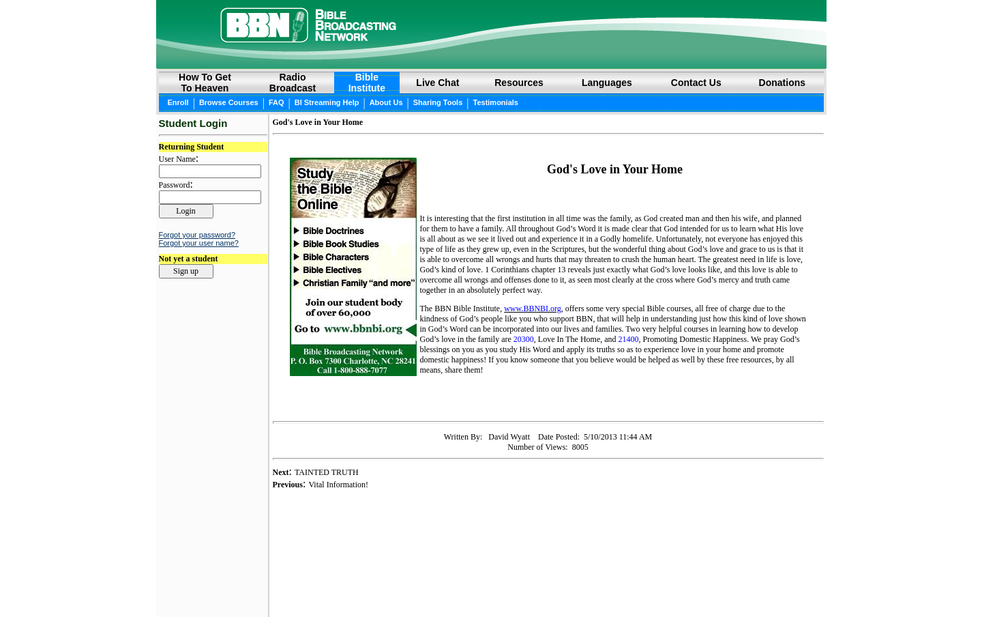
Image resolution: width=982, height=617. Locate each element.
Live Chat (437, 82)
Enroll (178, 102)
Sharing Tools (438, 102)
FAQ (276, 102)
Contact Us (696, 82)
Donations (782, 82)
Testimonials (495, 102)
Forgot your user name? (199, 243)
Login (169, 584)
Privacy (547, 584)
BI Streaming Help (327, 102)
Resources (519, 82)
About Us (386, 102)
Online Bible (452, 584)
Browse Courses (228, 102)
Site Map (591, 584)
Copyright (504, 584)
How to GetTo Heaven (205, 83)
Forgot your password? (197, 235)
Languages (607, 82)
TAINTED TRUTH (327, 472)
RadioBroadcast (292, 83)
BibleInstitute (366, 83)
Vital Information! (338, 484)
